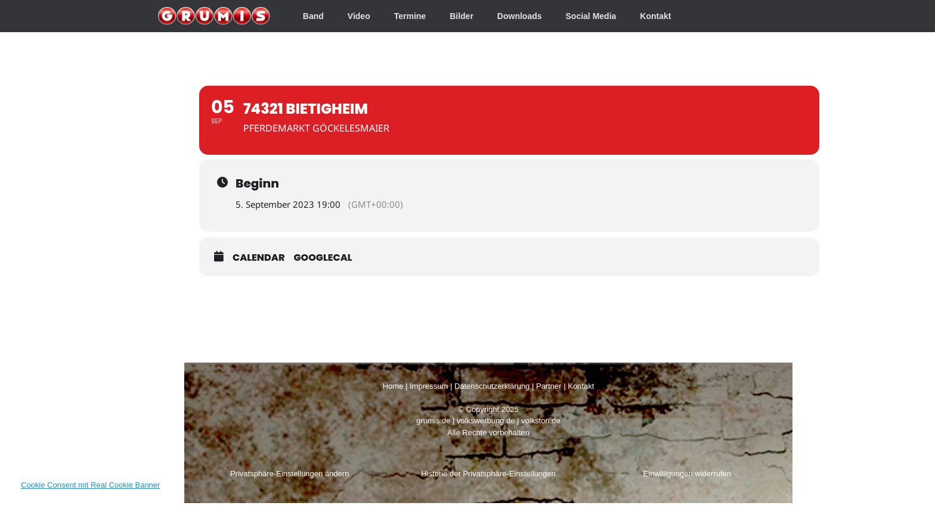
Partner (549, 386)
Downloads (519, 16)
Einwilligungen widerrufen (687, 473)
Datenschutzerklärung (492, 386)
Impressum (429, 386)
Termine (410, 16)
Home (393, 386)
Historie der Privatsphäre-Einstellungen (488, 473)
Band (313, 16)
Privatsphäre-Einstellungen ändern (289, 473)
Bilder (461, 16)
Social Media (591, 16)
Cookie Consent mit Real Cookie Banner (90, 484)
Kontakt (655, 16)
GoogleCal (323, 257)
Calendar (259, 257)
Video (359, 16)
